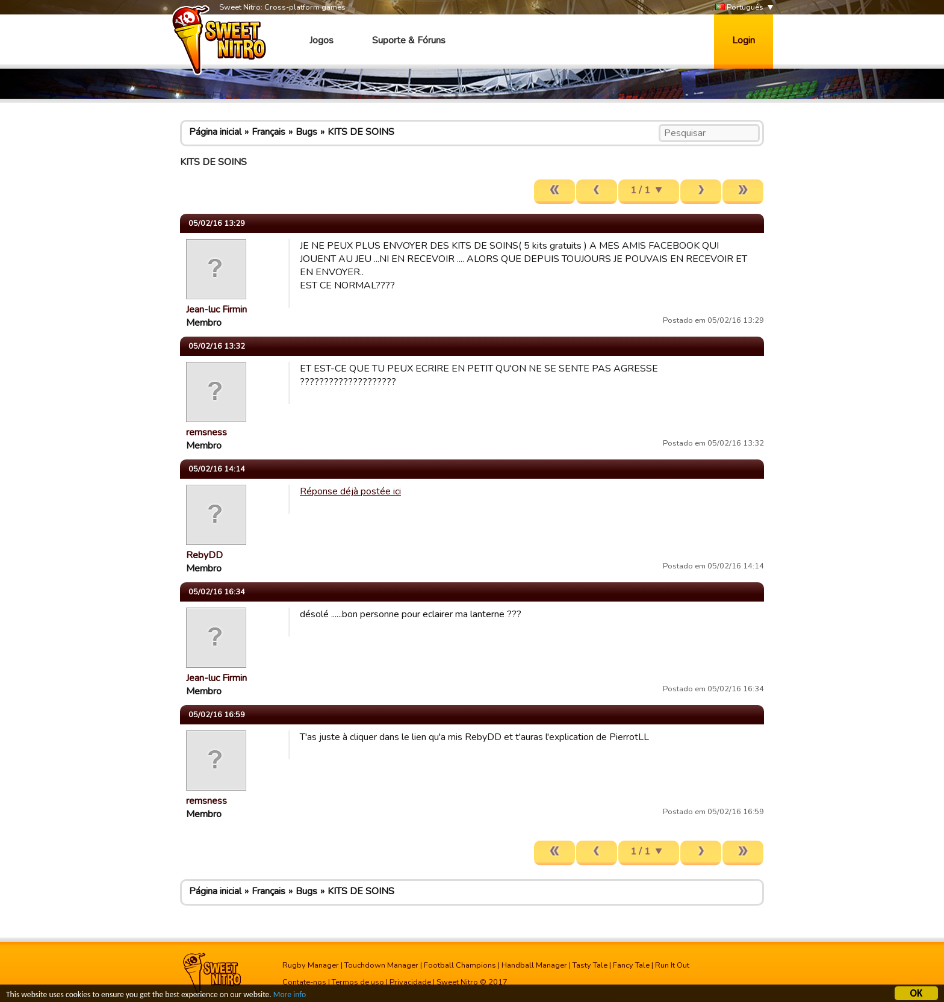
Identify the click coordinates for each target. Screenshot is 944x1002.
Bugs (306, 131)
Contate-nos (304, 982)
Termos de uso (358, 982)
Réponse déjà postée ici (350, 491)
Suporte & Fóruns (409, 40)
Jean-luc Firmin (216, 309)
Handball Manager (534, 965)
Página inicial (215, 131)
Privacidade (410, 982)
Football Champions (460, 965)
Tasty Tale (590, 965)
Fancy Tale (631, 965)
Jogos (321, 40)
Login (743, 40)
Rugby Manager (310, 965)
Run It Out (672, 965)
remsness (206, 432)
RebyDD (204, 555)
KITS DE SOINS (361, 131)
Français (268, 131)
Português (739, 7)
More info (289, 996)
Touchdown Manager (381, 965)
